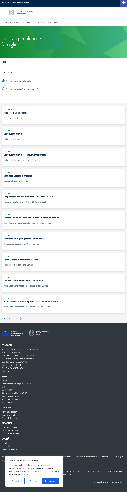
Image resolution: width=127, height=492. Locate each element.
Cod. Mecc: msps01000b (12, 365)
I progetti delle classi (10, 433)
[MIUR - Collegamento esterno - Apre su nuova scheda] (16, 2)
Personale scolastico (10, 411)
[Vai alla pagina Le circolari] (26, 22)
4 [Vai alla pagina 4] (16, 318)
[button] (123, 3)
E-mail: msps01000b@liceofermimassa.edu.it (22, 355)
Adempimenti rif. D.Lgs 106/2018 (16, 383)
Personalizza (17, 481)
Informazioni (7, 380)
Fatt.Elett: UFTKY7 (10, 371)
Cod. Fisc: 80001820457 (12, 368)
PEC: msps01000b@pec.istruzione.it (18, 358)
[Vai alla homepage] (11, 12)
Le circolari (6, 446)
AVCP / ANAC (7, 390)
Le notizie (6, 443)
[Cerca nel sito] (121, 12)
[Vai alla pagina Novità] (15, 22)
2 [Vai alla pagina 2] (9, 318)
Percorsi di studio (9, 418)
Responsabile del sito (11, 396)
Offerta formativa (9, 427)
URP (4, 386)
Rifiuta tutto (33, 481)
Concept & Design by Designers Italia (109, 481)
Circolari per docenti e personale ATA (22, 88)
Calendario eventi (9, 449)
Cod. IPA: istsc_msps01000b (14, 361)
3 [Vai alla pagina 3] (13, 318)
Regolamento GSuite (11, 399)
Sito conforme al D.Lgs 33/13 (14, 393)
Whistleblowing (8, 402)
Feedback (105, 456)
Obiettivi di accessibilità (86, 456)
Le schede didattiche (10, 430)
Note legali (118, 456)
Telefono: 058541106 (11, 352)
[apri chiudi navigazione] (4, 12)
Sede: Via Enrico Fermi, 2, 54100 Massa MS (20, 349)
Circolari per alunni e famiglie (18, 80)
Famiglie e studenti (10, 414)
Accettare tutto (51, 481)
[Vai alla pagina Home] (6, 22)
